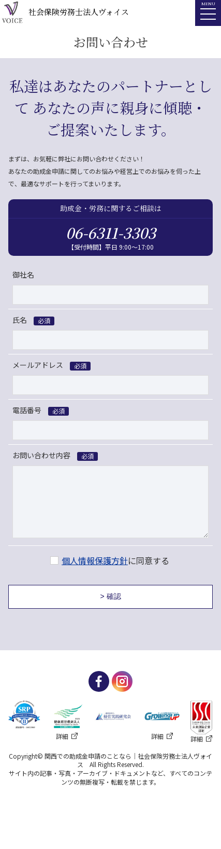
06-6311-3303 (111, 233)
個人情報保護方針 (95, 560)
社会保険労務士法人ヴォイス (64, 13)
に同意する (115, 560)
